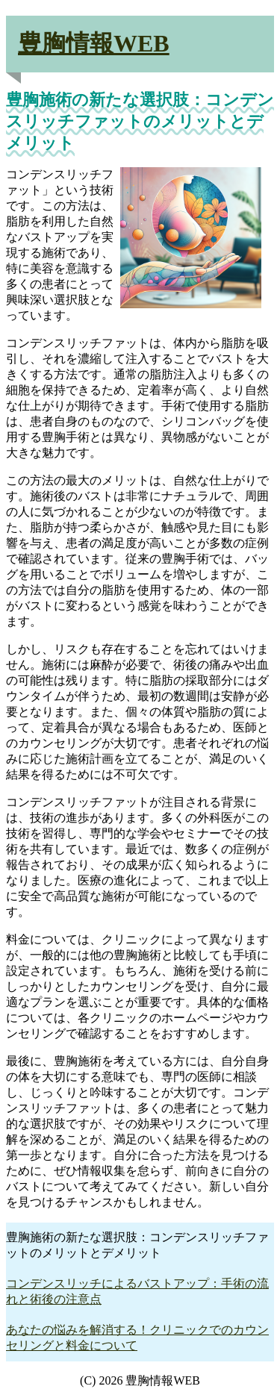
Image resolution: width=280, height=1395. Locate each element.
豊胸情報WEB (93, 43)
